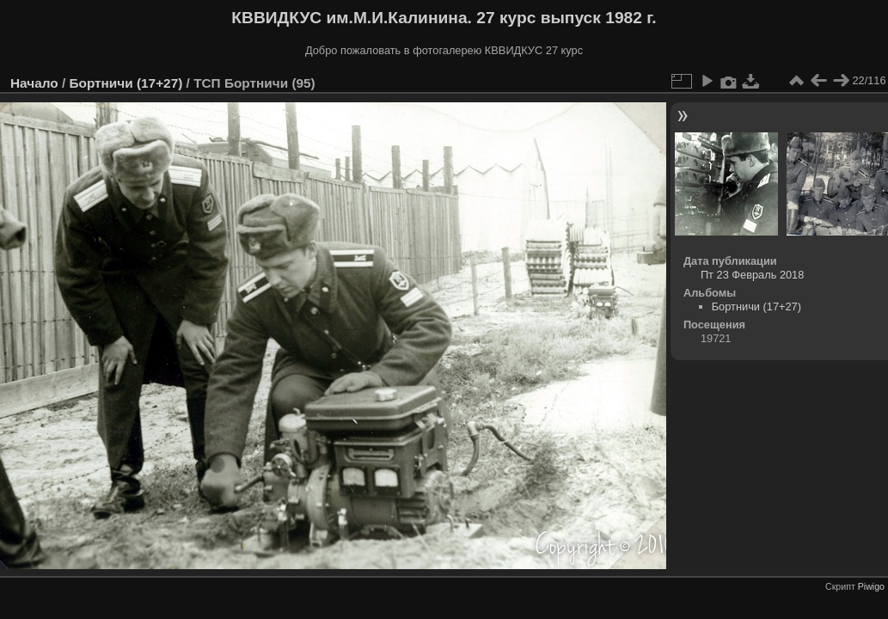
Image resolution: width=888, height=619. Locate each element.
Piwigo (871, 586)
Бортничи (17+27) (125, 83)
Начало (34, 83)
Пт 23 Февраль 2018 (752, 274)
